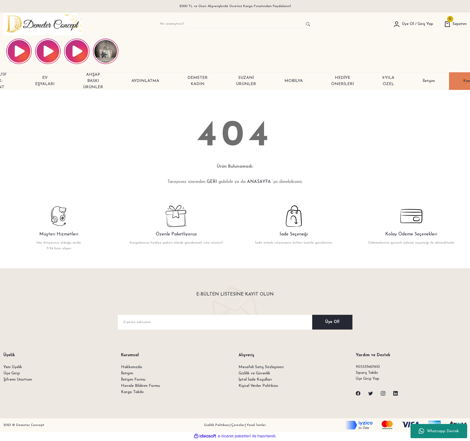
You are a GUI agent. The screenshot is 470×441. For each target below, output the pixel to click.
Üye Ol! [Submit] (332, 322)
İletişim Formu (133, 379)
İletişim (127, 373)
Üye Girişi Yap (368, 379)
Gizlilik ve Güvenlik (254, 373)
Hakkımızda (131, 367)
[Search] (235, 24)
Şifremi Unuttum (17, 379)
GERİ (212, 182)
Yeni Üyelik (12, 367)
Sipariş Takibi (367, 373)
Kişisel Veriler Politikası (258, 386)
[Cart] (456, 24)
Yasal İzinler (256, 426)
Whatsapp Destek (439, 431)
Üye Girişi (11, 373)
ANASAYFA (259, 182)
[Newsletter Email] (235, 322)
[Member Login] (396, 24)
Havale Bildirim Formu (140, 386)
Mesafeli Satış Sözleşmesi (261, 367)
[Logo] (42, 24)
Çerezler (237, 426)
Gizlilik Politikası (216, 426)
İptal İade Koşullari (255, 379)
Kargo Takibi (132, 392)
